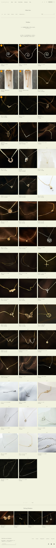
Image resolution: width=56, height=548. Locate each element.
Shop (30, 2)
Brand (12, 2)
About (16, 2)
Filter (42, 14)
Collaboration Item (21, 14)
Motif (16, 14)
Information (26, 2)
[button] (30, 502)
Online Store (50, 2)
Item (4, 14)
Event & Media (20, 2)
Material (12, 14)
